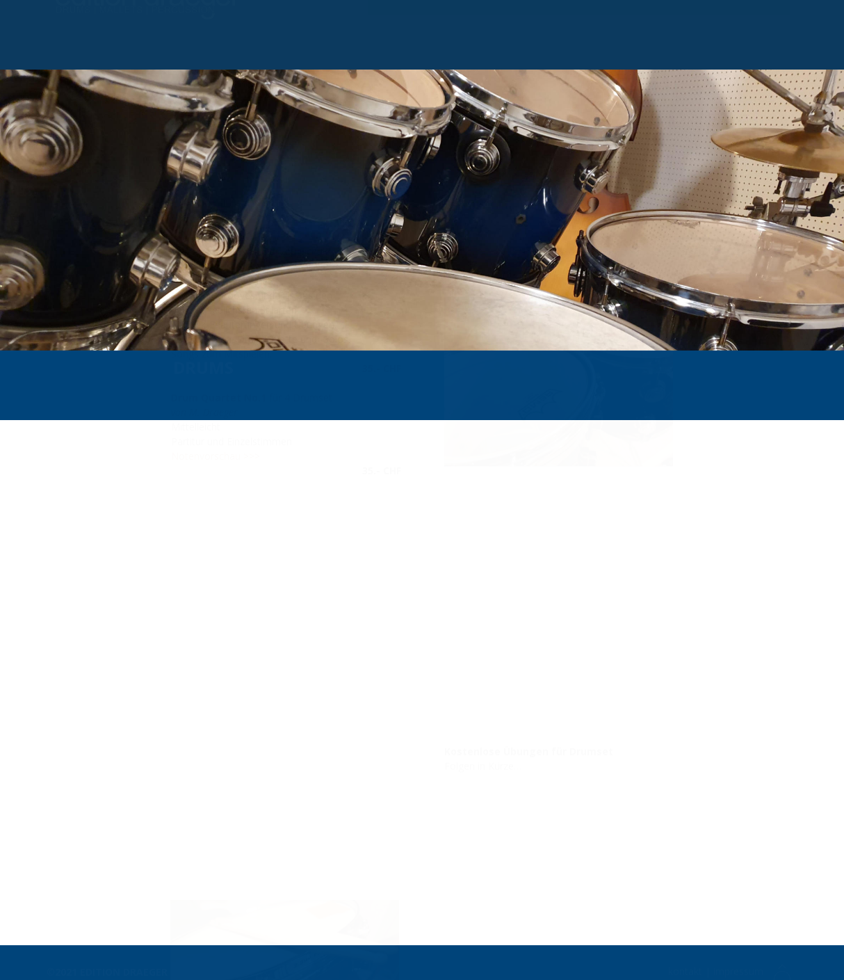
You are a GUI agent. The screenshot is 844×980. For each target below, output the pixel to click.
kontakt (685, 968)
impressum (739, 968)
